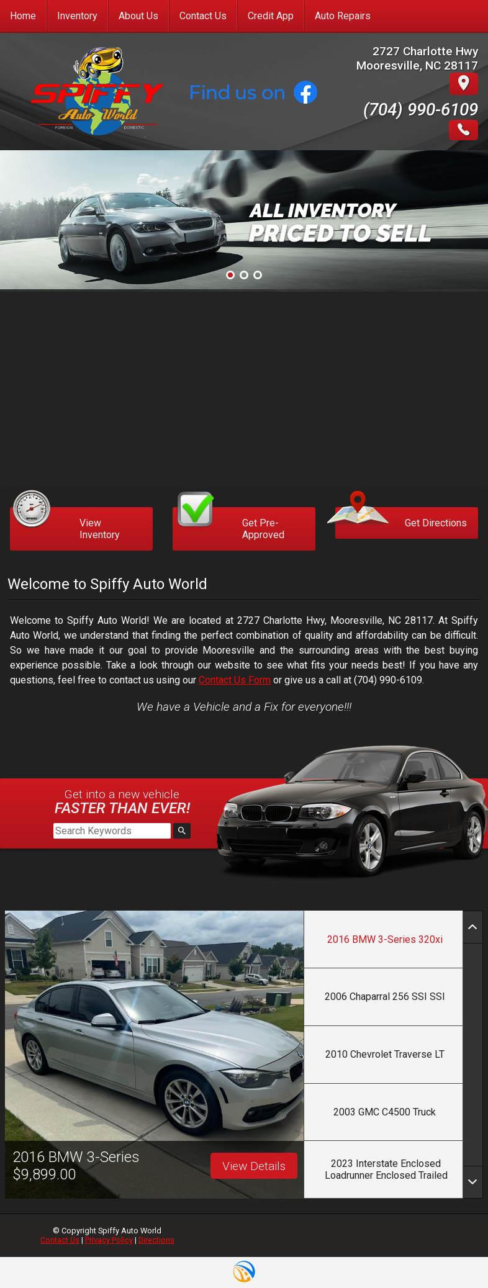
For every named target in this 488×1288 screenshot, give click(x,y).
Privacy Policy (109, 1240)
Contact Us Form (235, 680)
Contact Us (59, 1240)
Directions (156, 1240)
